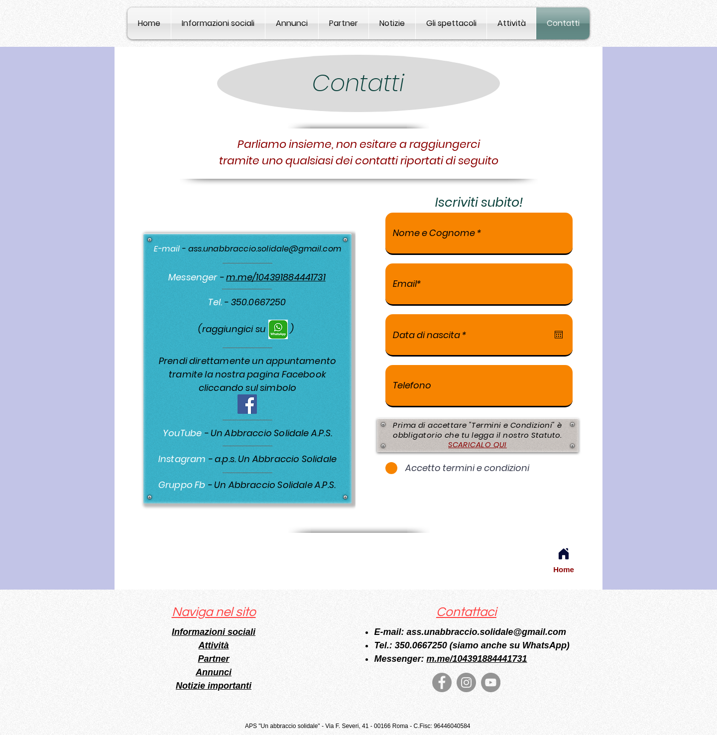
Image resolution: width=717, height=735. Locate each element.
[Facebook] (247, 404)
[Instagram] (466, 682)
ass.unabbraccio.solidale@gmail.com (264, 248)
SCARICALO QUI (477, 444)
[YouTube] (490, 682)
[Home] (564, 554)
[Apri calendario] (559, 335)
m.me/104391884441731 (276, 277)
